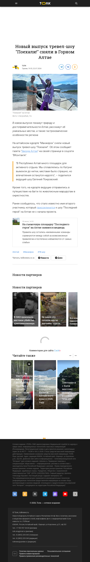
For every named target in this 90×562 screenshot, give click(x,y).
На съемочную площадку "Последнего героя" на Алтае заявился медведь (45, 226)
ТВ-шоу (41, 252)
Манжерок (28, 252)
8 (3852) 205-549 (22, 538)
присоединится (46, 207)
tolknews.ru (24, 512)
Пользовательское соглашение (59, 551)
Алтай (15, 252)
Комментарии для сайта (45, 350)
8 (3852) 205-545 (22, 535)
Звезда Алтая (29, 151)
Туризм (25, 68)
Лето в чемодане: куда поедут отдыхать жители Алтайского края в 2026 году (46, 389)
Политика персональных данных (31, 551)
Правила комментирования (29, 554)
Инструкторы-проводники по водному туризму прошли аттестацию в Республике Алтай (24, 389)
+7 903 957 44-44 (22, 528)
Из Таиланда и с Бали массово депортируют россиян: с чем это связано (70, 391)
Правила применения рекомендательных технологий (39, 556)
